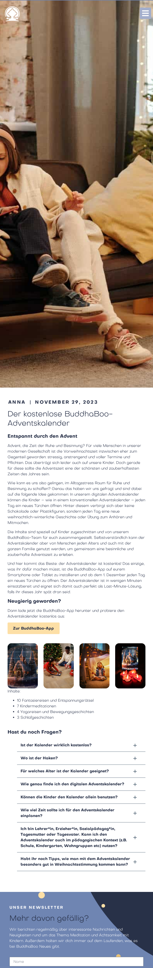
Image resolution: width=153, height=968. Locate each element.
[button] (81, 745)
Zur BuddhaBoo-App (33, 628)
